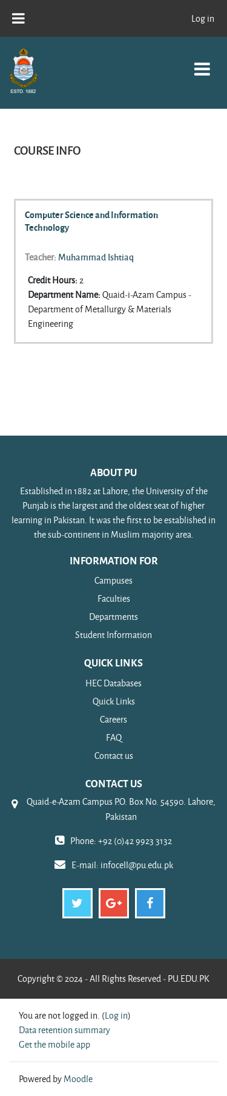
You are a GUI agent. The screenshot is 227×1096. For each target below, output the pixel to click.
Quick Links (114, 701)
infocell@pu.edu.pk (136, 865)
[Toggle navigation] (202, 62)
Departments (113, 616)
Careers (113, 719)
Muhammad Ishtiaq (96, 257)
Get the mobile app (54, 1044)
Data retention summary (64, 1029)
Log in (202, 18)
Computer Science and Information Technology (91, 221)
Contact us (113, 755)
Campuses (113, 580)
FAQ (114, 737)
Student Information (113, 634)
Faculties (113, 598)
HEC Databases (113, 683)
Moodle (78, 1078)
